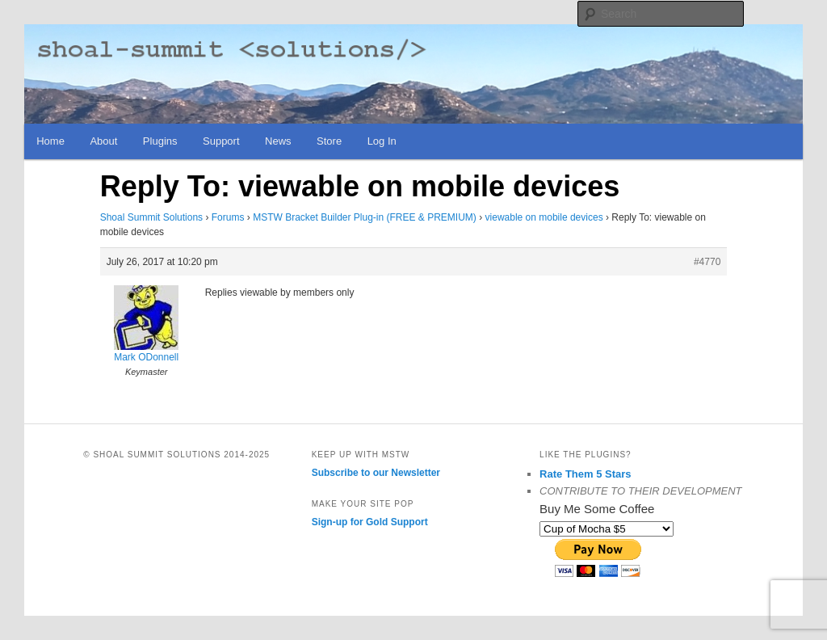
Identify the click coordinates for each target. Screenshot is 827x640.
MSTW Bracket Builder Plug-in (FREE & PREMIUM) (364, 217)
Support (221, 141)
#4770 (707, 261)
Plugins (160, 141)
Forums (228, 217)
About (103, 141)
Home (50, 141)
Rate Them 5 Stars (585, 474)
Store (329, 141)
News (278, 141)
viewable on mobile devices (544, 217)
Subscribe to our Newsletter (376, 472)
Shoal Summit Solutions (151, 217)
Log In (382, 141)
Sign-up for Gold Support (370, 522)
